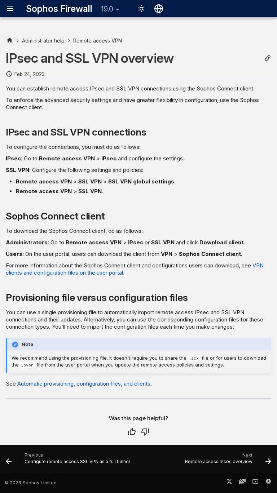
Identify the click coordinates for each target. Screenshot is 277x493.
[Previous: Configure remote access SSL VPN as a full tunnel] (68, 461)
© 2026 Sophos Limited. (31, 482)
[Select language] (158, 8)
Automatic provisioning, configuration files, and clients (83, 383)
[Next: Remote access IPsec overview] (227, 461)
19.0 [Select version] (107, 9)
